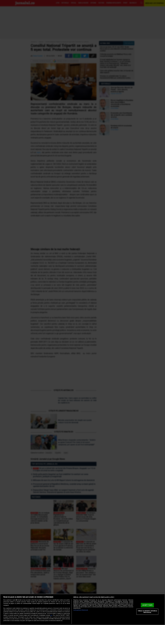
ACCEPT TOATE (147, 605)
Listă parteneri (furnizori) (80, 610)
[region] (82, 609)
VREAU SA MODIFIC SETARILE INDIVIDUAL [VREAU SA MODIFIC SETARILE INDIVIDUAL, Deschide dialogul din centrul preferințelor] (147, 611)
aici (51, 615)
